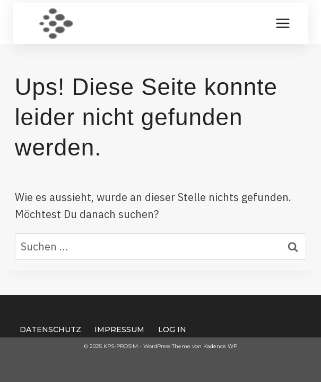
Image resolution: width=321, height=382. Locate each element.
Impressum (119, 329)
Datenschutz (50, 329)
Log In (172, 329)
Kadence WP (220, 346)
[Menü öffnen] (282, 23)
